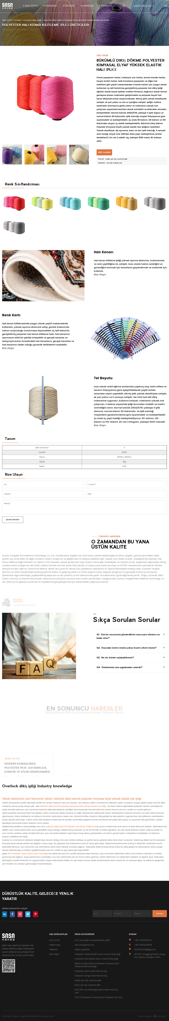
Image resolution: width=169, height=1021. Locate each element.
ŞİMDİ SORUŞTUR (142, 6)
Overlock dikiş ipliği (32, 20)
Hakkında (51, 6)
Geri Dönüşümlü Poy (84, 945)
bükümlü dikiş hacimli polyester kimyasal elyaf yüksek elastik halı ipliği (73, 806)
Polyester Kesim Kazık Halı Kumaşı (91, 971)
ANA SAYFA (31, 6)
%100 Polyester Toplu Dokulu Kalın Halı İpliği (28, 853)
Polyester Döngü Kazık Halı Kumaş (91, 975)
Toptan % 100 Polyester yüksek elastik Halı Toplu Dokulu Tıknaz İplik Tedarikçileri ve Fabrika (82, 562)
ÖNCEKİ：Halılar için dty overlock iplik (112, 159)
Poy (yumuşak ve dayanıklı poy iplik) (92, 940)
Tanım (10, 439)
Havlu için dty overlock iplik (87, 985)
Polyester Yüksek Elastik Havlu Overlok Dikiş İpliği (97, 954)
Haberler (87, 6)
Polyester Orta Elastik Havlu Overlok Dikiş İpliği (96, 959)
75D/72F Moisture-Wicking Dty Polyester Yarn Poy (98, 997)
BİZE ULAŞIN (104, 152)
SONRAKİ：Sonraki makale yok (110, 163)
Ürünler (69, 6)
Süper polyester (82, 949)
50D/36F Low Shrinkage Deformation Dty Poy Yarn (96, 991)
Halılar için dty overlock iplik (88, 980)
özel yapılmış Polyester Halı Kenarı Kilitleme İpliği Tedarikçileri (18, 947)
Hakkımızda (54, 945)
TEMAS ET (106, 6)
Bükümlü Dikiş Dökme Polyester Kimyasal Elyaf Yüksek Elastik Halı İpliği (97, 965)
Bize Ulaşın (100, 275)
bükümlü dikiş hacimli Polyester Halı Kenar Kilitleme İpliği (73, 826)
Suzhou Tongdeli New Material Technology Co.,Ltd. (33, 1016)
